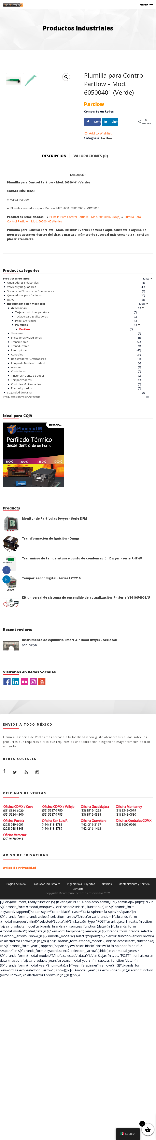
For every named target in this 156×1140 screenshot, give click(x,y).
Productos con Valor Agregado (21, 473)
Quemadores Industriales (23, 359)
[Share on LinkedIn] (110, 122)
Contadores (18, 447)
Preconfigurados (21, 464)
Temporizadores (21, 456)
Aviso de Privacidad (19, 944)
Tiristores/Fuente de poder (27, 451)
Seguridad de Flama (19, 468)
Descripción (54, 232)
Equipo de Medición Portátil (28, 439)
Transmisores (19, 418)
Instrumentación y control (26, 380)
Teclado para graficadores (31, 392)
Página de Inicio (16, 960)
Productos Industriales (46, 960)
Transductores (20, 422)
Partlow (106, 138)
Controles (17, 430)
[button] (98, 133)
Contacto (78, 965)
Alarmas (16, 443)
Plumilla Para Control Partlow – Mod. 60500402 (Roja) (84, 293)
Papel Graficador (25, 397)
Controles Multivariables (26, 460)
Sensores (17, 409)
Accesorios (19, 384)
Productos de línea (16, 354)
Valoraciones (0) (90, 232)
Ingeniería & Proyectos (81, 960)
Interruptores (19, 426)
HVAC (10, 375)
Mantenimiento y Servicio (134, 960)
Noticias (107, 960)
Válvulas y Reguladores (21, 363)
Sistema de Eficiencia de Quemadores (30, 367)
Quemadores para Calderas (24, 371)
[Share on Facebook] (92, 122)
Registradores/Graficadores (28, 435)
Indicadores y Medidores (26, 413)
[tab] (57, 231)
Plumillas (21, 401)
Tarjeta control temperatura (32, 388)
